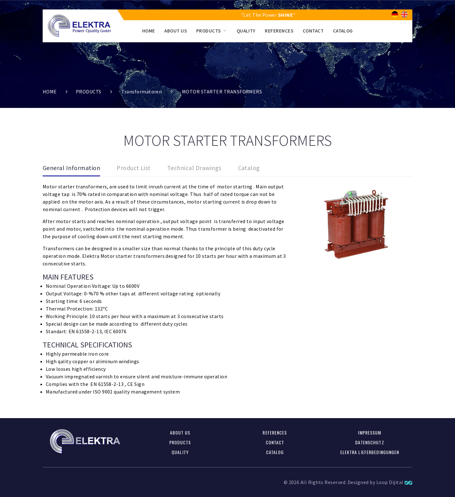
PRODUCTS (208, 31)
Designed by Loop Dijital (380, 482)
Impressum (369, 432)
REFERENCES (279, 31)
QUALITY (246, 31)
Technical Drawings (194, 168)
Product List (134, 168)
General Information (71, 168)
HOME (148, 31)
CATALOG (343, 31)
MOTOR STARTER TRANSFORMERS (222, 91)
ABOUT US (175, 31)
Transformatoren (141, 91)
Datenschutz (369, 442)
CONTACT (313, 31)
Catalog (249, 168)
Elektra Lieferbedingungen (369, 452)
